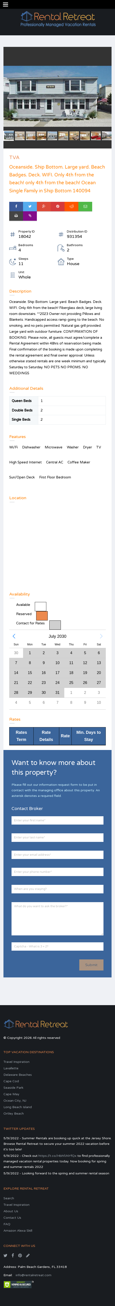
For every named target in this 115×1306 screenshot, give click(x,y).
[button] (13, 636)
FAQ (6, 1224)
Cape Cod (11, 1081)
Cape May (11, 1094)
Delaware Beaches (17, 1075)
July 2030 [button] (57, 636)
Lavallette (10, 1068)
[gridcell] (44, 673)
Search (8, 1198)
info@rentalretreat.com (33, 1275)
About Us (10, 1211)
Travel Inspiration (16, 1062)
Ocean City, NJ (14, 1101)
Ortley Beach (13, 1114)
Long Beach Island (17, 1107)
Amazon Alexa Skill (17, 1231)
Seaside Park (13, 1088)
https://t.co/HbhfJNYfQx (57, 1156)
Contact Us (12, 1218)
